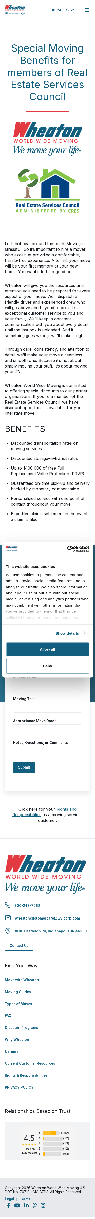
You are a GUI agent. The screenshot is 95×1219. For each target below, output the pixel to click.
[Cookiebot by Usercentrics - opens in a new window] (67, 548)
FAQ (8, 1016)
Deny (47, 666)
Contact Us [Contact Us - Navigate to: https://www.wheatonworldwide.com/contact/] (19, 946)
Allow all (47, 649)
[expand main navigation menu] (87, 9)
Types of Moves (18, 1004)
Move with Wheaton (22, 980)
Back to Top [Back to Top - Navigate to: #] (77, 1189)
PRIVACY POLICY (19, 1087)
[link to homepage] (15, 10)
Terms (25, 1199)
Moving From (26, 677)
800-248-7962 (61, 10)
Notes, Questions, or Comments (40, 743)
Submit (24, 767)
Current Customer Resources (30, 1063)
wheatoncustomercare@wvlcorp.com (47, 918)
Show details (67, 633)
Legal (9, 1199)
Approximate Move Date (35, 721)
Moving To (23, 699)
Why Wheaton (17, 1040)
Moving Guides (18, 992)
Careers (11, 1051)
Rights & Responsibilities (26, 1075)
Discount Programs (21, 1028)
